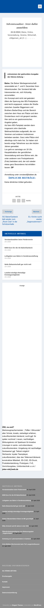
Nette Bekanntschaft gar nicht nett (18, 264)
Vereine (23, 35)
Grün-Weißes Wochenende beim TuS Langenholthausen (21, 544)
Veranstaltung (13, 35)
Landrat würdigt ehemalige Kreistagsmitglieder (15, 274)
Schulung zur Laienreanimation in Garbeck (16, 539)
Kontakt (4, 582)
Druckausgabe (7, 576)
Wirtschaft (32, 35)
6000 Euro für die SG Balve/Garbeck (19, 248)
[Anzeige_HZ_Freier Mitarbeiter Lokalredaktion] (22, 383)
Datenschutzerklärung (9, 592)
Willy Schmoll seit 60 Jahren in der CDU (15, 526)
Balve (24, 32)
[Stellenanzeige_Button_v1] (22, 424)
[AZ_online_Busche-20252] (22, 326)
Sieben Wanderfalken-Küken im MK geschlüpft (17, 519)
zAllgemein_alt (15, 38)
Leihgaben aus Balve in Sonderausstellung (21, 256)
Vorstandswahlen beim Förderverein (19, 239)
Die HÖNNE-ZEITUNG (9, 571)
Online (30, 32)
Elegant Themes (17, 605)
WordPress (37, 605)
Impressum (6, 587)
